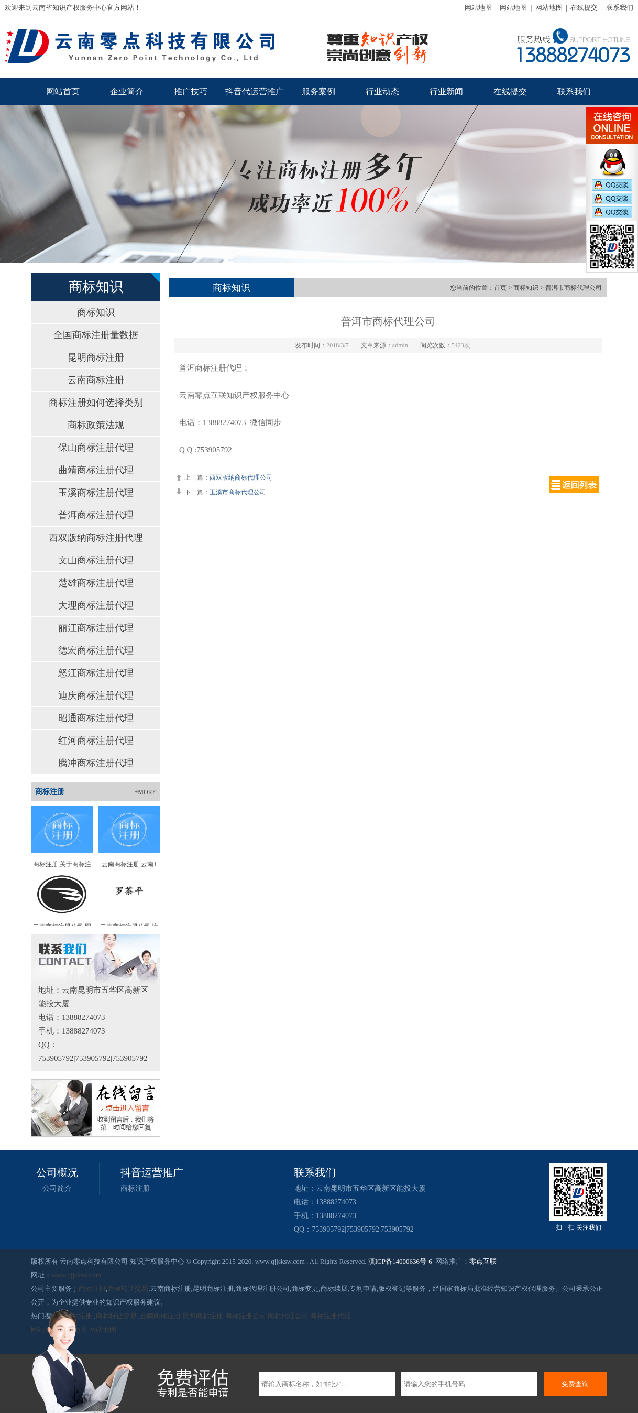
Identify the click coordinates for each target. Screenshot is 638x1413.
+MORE (145, 792)
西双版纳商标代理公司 (241, 477)
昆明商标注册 (96, 357)
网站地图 (478, 8)
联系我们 (619, 8)
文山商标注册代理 (96, 560)
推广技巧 (190, 91)
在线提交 (584, 8)
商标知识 (96, 312)
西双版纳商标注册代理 (96, 537)
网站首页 (63, 91)
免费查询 (575, 1384)
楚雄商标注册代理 (96, 583)
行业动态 (382, 91)
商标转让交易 (127, 1288)
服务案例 (318, 91)
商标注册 (135, 1188)
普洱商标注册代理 (96, 515)
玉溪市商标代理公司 (238, 492)
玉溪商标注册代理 (96, 492)
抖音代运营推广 (254, 91)
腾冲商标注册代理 (96, 763)
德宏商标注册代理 (96, 650)
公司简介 (57, 1188)
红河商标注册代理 (96, 740)
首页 (500, 287)
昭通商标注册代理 (96, 718)
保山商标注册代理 (96, 447)
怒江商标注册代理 (96, 673)
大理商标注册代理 (96, 605)
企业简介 (127, 91)
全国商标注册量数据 (95, 335)
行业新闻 (446, 91)
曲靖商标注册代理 (96, 470)
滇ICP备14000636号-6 (400, 1261)
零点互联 (483, 1261)
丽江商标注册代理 (96, 628)
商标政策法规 (96, 425)
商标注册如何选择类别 (96, 402)
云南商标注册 (96, 380)
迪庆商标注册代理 (96, 695)
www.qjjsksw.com (76, 1275)
